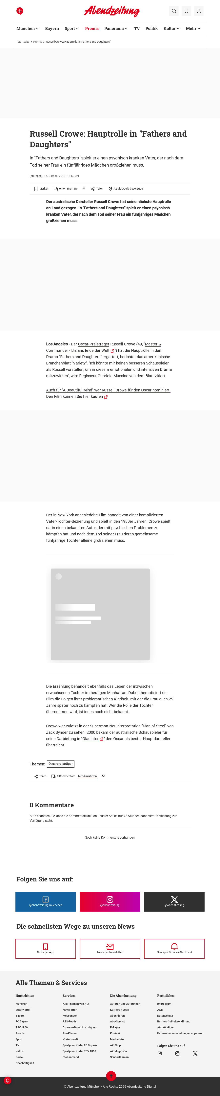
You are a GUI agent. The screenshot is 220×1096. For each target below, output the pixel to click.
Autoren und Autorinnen (125, 1003)
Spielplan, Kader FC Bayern (80, 1045)
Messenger (70, 1015)
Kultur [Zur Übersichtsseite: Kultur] (170, 28)
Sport (19, 1039)
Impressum (164, 1003)
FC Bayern (22, 1021)
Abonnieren (117, 1015)
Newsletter (70, 1009)
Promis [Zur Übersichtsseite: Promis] (92, 28)
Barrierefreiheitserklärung (173, 1021)
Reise (19, 1057)
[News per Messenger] (45, 949)
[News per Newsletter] (110, 949)
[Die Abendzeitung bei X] (174, 902)
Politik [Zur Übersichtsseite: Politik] (152, 28)
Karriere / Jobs (119, 1009)
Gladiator (90, 738)
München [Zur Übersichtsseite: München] (25, 28)
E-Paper (115, 1027)
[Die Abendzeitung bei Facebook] (45, 902)
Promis (37, 41)
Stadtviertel (23, 1009)
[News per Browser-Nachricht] (174, 949)
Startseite (23, 41)
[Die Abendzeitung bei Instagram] (110, 902)
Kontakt (115, 1033)
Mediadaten (117, 1039)
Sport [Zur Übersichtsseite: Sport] (70, 28)
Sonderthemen (119, 1057)
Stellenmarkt (71, 1057)
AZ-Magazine (118, 1051)
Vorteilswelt (70, 1039)
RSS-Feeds (69, 1021)
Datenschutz (165, 1015)
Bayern (20, 1015)
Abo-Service (117, 1021)
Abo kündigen (165, 1027)
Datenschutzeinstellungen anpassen (180, 1033)
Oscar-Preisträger (93, 344)
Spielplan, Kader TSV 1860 (79, 1051)
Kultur (19, 1051)
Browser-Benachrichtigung (79, 1027)
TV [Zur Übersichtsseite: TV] (137, 28)
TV (17, 1045)
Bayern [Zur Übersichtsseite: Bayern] (52, 28)
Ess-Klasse (70, 1033)
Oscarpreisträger (61, 764)
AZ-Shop (115, 1045)
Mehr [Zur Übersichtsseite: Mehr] (191, 28)
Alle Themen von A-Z (76, 1003)
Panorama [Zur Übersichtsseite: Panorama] (114, 28)
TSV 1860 (22, 1027)
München (21, 1003)
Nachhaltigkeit (25, 1063)
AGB (160, 1009)
